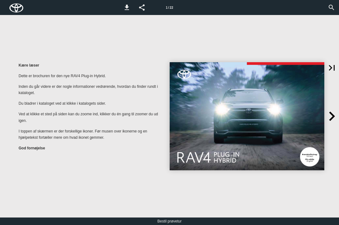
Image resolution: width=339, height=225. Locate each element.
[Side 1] (170, 7)
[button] (126, 7)
